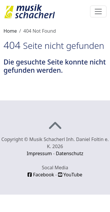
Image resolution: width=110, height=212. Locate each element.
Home (10, 31)
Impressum (39, 153)
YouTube (70, 174)
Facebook (41, 174)
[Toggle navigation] (98, 11)
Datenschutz (69, 153)
